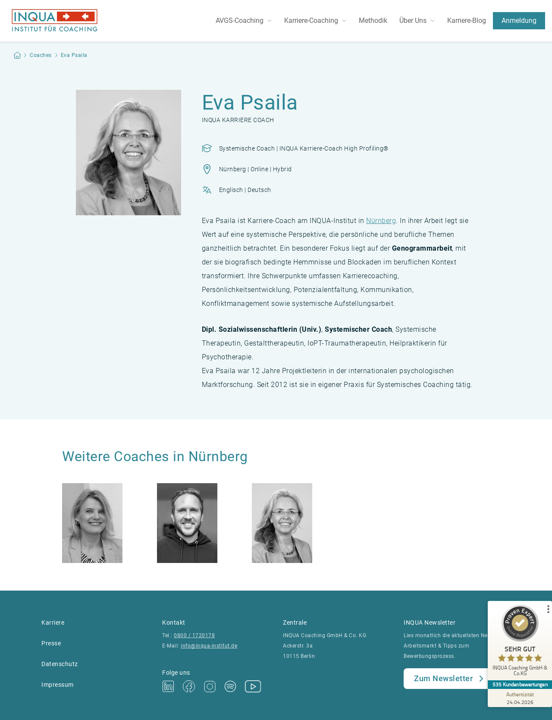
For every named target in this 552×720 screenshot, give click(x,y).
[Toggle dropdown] (271, 21)
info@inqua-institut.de (209, 646)
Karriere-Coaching (311, 20)
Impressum (57, 684)
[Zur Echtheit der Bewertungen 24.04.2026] (519, 698)
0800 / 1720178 (194, 635)
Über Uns (413, 20)
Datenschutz (59, 663)
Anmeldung (519, 20)
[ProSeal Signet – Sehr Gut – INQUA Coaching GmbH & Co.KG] (519, 642)
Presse (51, 643)
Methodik (373, 20)
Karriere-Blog (466, 20)
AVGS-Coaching (239, 20)
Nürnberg (381, 221)
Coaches (41, 55)
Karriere (52, 622)
